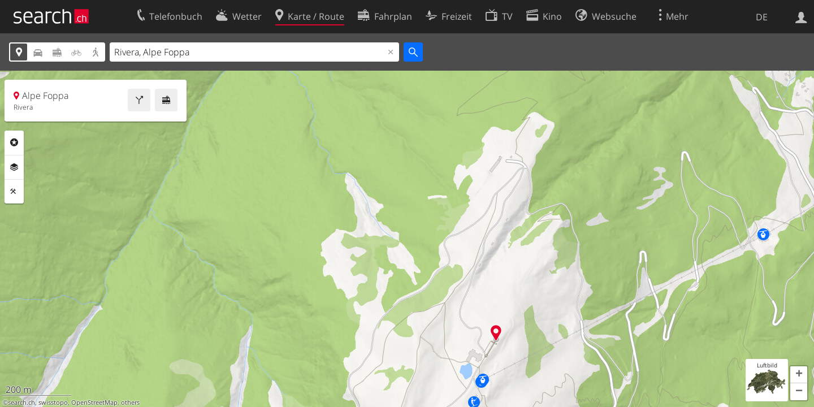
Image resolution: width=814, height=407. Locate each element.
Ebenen (14, 167)
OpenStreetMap (94, 402)
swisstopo (53, 402)
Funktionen (14, 192)
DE (762, 17)
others (130, 402)
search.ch (21, 402)
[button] (798, 374)
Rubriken (14, 142)
